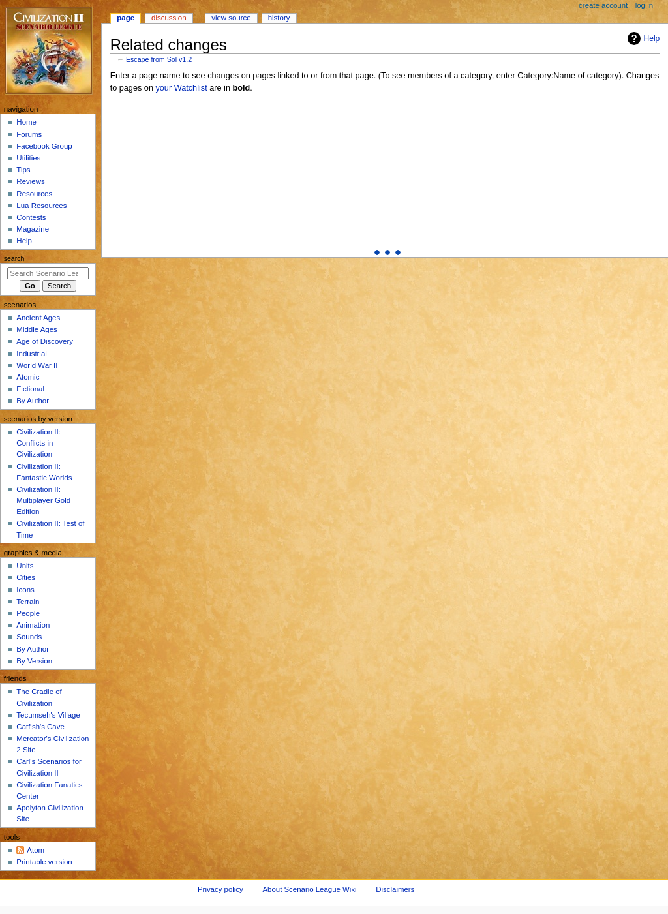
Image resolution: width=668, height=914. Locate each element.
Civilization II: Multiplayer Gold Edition (43, 500)
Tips (23, 170)
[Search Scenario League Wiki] (48, 273)
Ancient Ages (38, 318)
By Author (32, 400)
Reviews (30, 181)
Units (24, 566)
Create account (603, 5)
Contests (31, 217)
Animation (33, 625)
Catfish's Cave (40, 727)
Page (125, 18)
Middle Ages (36, 329)
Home (26, 122)
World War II (36, 365)
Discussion (168, 18)
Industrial (31, 354)
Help (642, 38)
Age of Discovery (44, 341)
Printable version (44, 862)
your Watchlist (181, 88)
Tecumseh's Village (48, 715)
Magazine (32, 229)
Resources (34, 194)
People (28, 613)
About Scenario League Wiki (309, 889)
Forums (29, 134)
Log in (644, 5)
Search (14, 258)
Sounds (29, 637)
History (279, 18)
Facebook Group (44, 146)
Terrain (27, 601)
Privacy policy (220, 889)
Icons (25, 590)
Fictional (30, 389)
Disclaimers (395, 889)
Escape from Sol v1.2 (159, 59)
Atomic (27, 377)
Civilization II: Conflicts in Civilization (38, 443)
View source (230, 18)
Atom (35, 850)
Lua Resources (41, 205)
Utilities (28, 158)
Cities (25, 577)
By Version (34, 661)
